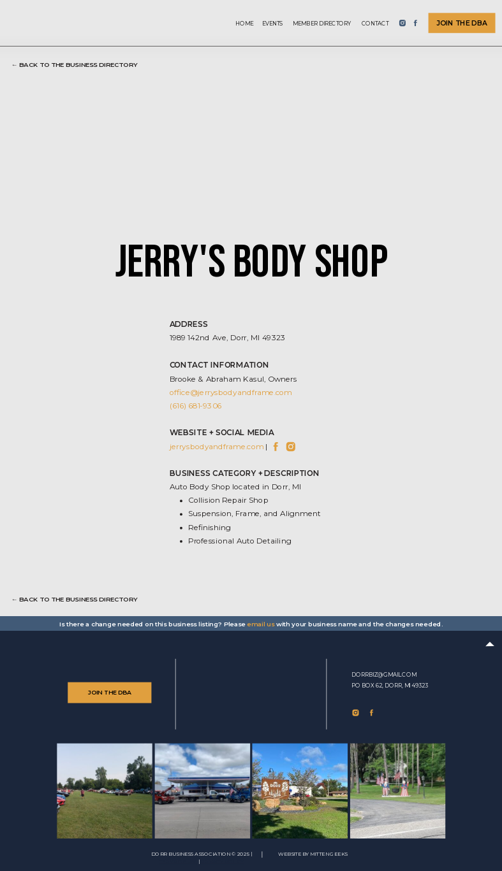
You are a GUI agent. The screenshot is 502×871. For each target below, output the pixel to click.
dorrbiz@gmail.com (384, 675)
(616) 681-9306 (196, 405)
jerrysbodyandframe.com (217, 446)
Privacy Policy (222, 862)
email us (260, 624)
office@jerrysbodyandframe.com (231, 391)
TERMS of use (178, 862)
